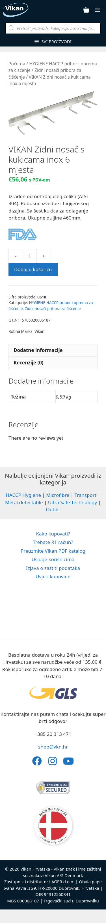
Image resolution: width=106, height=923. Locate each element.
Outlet (53, 509)
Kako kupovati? (53, 533)
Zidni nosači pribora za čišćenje (53, 308)
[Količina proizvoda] (30, 256)
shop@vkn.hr (53, 746)
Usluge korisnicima (53, 559)
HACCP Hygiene (23, 495)
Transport (85, 495)
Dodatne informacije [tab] (38, 350)
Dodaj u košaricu (33, 269)
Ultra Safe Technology (72, 502)
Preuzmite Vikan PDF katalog (53, 551)
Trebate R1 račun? (53, 542)
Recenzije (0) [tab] (29, 362)
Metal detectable (24, 502)
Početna (16, 64)
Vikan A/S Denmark (64, 875)
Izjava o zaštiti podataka (53, 568)
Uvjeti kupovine (53, 576)
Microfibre (57, 495)
